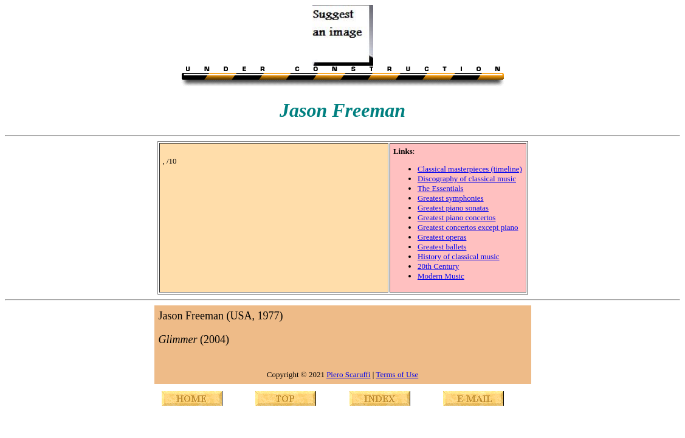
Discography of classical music (467, 178)
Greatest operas (442, 237)
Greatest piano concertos (457, 217)
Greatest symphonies (451, 198)
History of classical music (459, 256)
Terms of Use (397, 374)
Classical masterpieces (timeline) (470, 168)
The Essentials (440, 188)
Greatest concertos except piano (468, 227)
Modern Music (441, 275)
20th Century (438, 266)
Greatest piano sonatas (453, 207)
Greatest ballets (442, 246)
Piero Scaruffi (348, 374)
